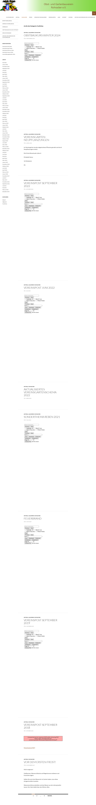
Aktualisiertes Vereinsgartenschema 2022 (40, 392)
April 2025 (4, 74)
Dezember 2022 (5, 109)
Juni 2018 (4, 168)
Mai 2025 (4, 72)
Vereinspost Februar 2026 (8, 50)
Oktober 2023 (5, 93)
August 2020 (5, 140)
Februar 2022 (5, 123)
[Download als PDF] (29, 748)
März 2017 (4, 179)
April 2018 (4, 170)
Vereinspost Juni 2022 (39, 287)
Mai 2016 (4, 187)
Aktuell (18, 17)
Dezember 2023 (5, 92)
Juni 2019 (4, 154)
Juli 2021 (4, 129)
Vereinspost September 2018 (40, 726)
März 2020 (4, 144)
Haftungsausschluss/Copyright (10, 29)
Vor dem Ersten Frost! (40, 762)
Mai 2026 (4, 62)
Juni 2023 (4, 99)
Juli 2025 (4, 70)
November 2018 (5, 164)
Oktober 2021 (5, 127)
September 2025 (6, 68)
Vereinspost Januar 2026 (7, 52)
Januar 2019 (5, 162)
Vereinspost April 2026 (7, 48)
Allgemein (31, 32)
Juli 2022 (4, 115)
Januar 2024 (5, 90)
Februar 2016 (5, 189)
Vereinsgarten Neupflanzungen (36, 138)
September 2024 (6, 82)
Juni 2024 (4, 84)
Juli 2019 (4, 152)
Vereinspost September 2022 (40, 184)
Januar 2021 (5, 133)
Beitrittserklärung (7, 20)
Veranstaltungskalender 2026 (8, 54)
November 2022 (5, 111)
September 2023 (6, 95)
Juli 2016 (4, 185)
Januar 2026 (5, 64)
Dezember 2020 (5, 135)
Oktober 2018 (5, 166)
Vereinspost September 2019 (40, 621)
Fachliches (24, 17)
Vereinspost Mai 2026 (7, 46)
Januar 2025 (5, 78)
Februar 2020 (5, 146)
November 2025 (5, 66)
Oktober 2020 (5, 138)
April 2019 (4, 158)
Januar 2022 (5, 125)
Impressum (5, 26)
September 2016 (6, 183)
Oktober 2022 (5, 113)
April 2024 (4, 86)
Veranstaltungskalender (40, 17)
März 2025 (4, 76)
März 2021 (4, 131)
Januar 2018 (5, 174)
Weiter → (50, 795)
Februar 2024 (5, 88)
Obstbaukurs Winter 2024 (42, 35)
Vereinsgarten (52, 17)
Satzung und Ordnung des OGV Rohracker (85, 17)
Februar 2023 (5, 105)
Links (59, 17)
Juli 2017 (4, 178)
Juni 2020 (4, 142)
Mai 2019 (4, 156)
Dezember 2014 (5, 191)
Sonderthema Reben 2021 (42, 417)
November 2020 (5, 136)
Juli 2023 (4, 97)
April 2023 (4, 101)
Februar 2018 (5, 172)
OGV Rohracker (10, 17)
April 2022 (4, 119)
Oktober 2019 (5, 150)
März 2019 (4, 160)
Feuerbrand (33, 518)
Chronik (70, 17)
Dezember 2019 (5, 148)
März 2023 (4, 103)
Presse (30, 17)
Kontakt (64, 17)
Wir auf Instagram (6, 32)
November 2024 (5, 80)
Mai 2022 (4, 117)
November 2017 (5, 176)
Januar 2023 (5, 107)
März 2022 (4, 121)
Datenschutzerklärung (8, 23)
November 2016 (5, 181)
